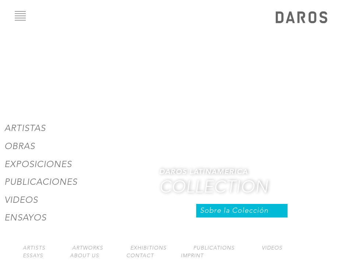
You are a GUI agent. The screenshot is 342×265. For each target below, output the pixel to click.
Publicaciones (40, 181)
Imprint (192, 255)
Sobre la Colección (234, 210)
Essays (33, 255)
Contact (140, 255)
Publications (214, 248)
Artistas (25, 128)
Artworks (87, 248)
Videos (21, 199)
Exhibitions (148, 248)
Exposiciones (38, 164)
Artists (34, 248)
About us (84, 255)
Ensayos (25, 217)
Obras (19, 146)
